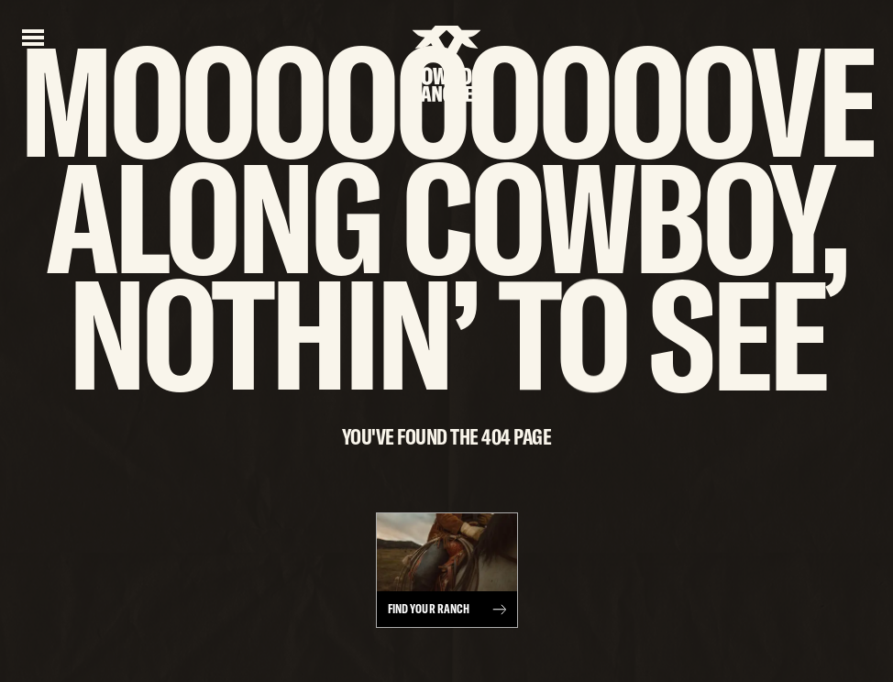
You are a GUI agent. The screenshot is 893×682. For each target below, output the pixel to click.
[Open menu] (33, 36)
